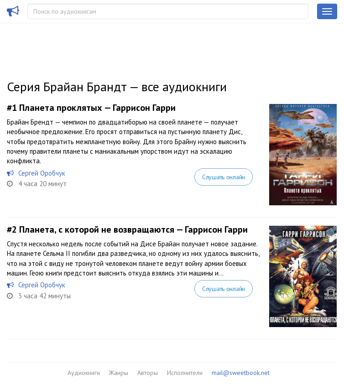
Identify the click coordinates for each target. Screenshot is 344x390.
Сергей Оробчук (41, 173)
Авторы (147, 373)
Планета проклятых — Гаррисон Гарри (97, 108)
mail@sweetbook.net (241, 373)
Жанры (118, 373)
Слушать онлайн (223, 177)
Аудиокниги (84, 373)
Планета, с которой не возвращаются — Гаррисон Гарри (133, 229)
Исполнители (185, 373)
